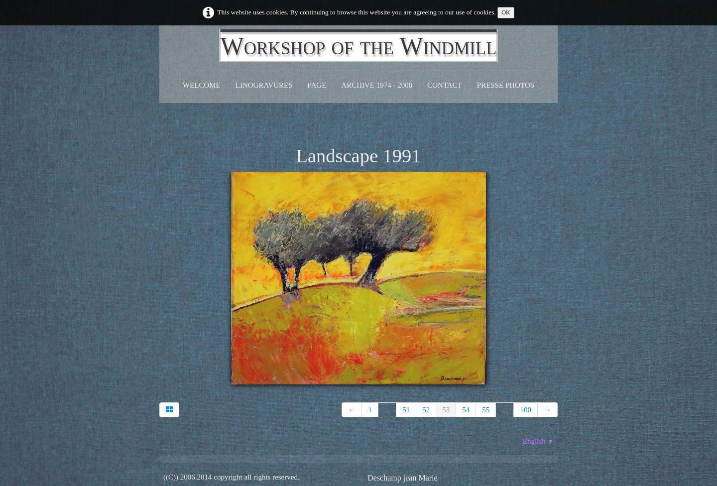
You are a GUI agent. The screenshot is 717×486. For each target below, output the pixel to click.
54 (466, 410)
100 (525, 410)
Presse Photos (505, 85)
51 (406, 410)
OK (505, 12)
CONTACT (444, 85)
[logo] (358, 45)
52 (426, 410)
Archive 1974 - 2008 (376, 85)
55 (485, 410)
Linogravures (264, 85)
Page (317, 85)
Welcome (202, 85)
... (387, 410)
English (538, 441)
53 (446, 410)
